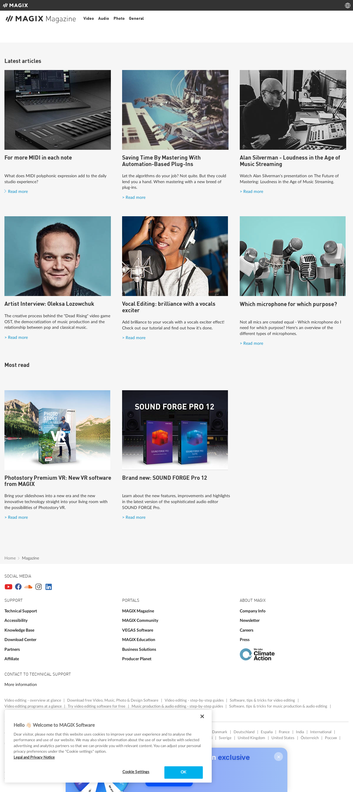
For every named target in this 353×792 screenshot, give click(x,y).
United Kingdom (251, 738)
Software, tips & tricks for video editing (263, 700)
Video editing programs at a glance (33, 706)
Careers (246, 630)
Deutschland (244, 732)
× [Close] (279, 758)
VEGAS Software (137, 630)
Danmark (219, 732)
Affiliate (11, 659)
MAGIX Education (138, 639)
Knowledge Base (19, 630)
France (284, 732)
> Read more (133, 197)
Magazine (30, 558)
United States (282, 738)
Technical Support (20, 611)
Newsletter (250, 620)
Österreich (310, 738)
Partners (12, 649)
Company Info (252, 611)
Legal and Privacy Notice (34, 758)
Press (245, 639)
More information (20, 684)
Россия (331, 738)
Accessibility (15, 620)
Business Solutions (139, 649)
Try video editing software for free (97, 706)
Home (10, 558)
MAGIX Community (140, 620)
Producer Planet (136, 659)
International (320, 732)
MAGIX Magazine (138, 611)
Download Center (20, 639)
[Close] (202, 716)
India (300, 732)
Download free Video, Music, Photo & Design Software (113, 700)
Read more (18, 191)
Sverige (225, 738)
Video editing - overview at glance (33, 700)
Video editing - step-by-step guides (195, 700)
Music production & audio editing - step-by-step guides (178, 706)
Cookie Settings (136, 772)
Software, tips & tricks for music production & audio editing (278, 706)
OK (183, 772)
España (267, 732)
